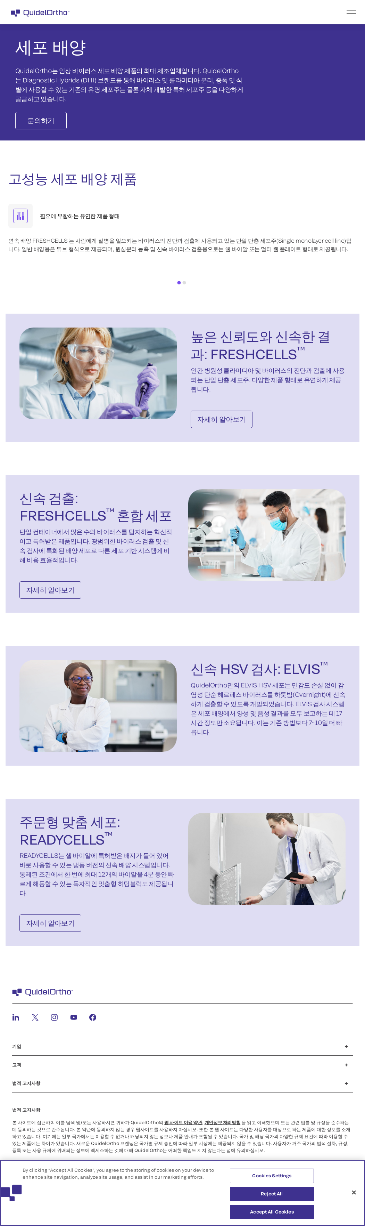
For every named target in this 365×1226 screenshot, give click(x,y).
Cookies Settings (271, 1178)
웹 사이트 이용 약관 (183, 1122)
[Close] (354, 1195)
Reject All (272, 1197)
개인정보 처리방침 (223, 1122)
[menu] (225, 12)
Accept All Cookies (271, 1215)
